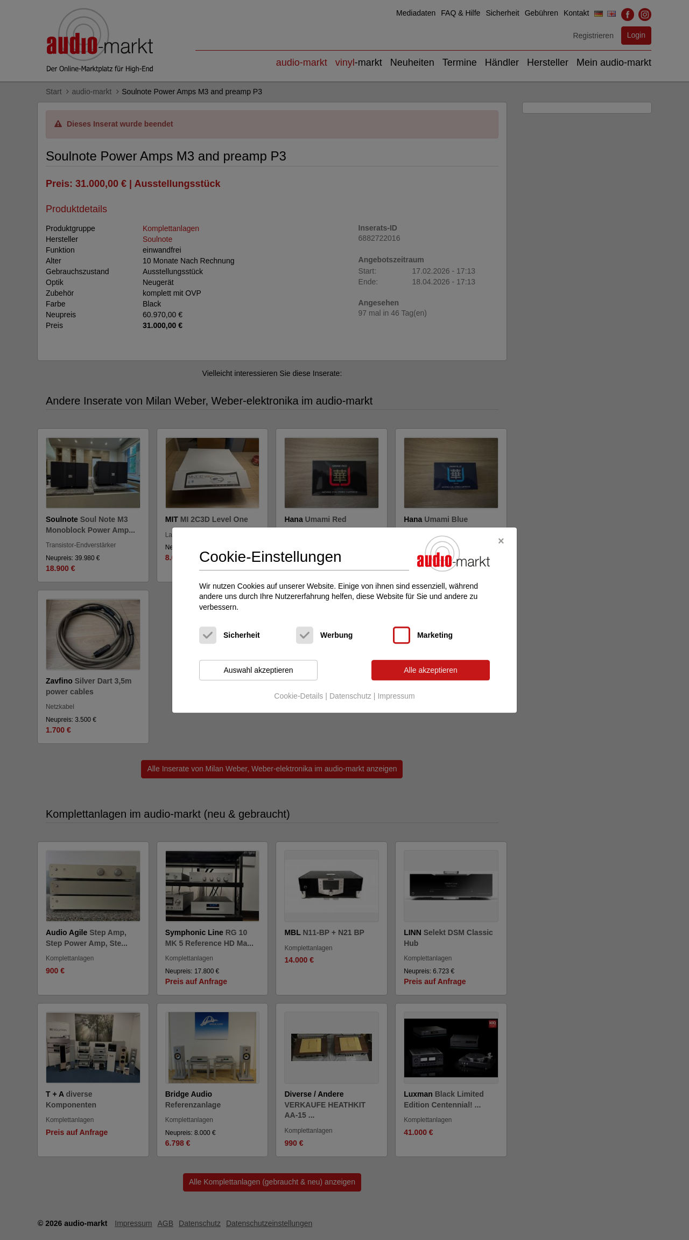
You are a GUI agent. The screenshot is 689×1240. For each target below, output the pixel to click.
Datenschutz (350, 696)
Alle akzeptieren (431, 670)
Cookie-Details (298, 696)
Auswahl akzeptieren (258, 670)
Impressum (395, 696)
